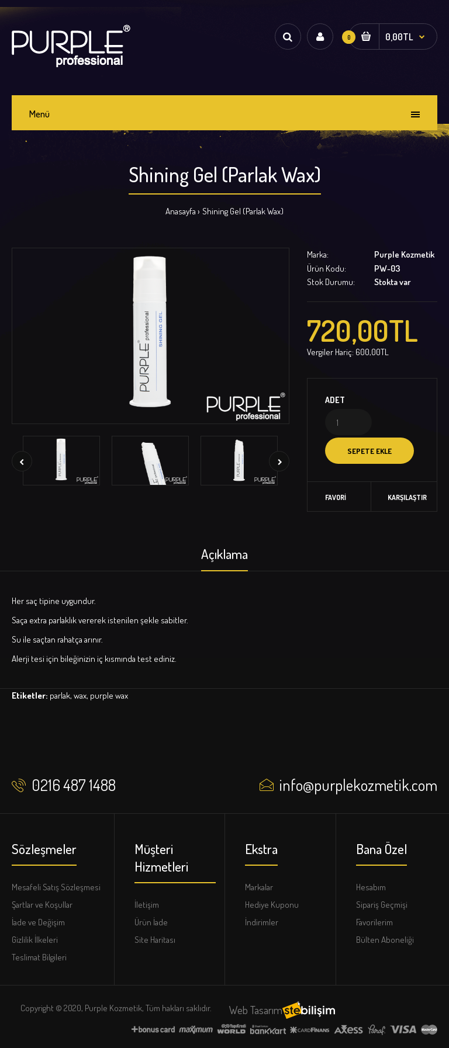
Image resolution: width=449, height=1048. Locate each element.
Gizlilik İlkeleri (35, 939)
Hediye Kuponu (272, 904)
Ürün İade (151, 922)
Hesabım (371, 887)
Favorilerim (374, 922)
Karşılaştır (405, 497)
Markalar (259, 887)
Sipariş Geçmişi (381, 904)
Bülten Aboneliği (385, 939)
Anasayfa (180, 211)
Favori (335, 497)
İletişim (146, 904)
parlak (60, 695)
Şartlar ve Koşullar (42, 904)
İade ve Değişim (38, 922)
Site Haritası (154, 939)
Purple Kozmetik (404, 254)
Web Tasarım (255, 1009)
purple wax (109, 695)
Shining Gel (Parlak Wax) (243, 211)
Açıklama (224, 553)
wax (80, 695)
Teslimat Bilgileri (39, 957)
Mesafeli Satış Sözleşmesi (56, 887)
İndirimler (261, 922)
